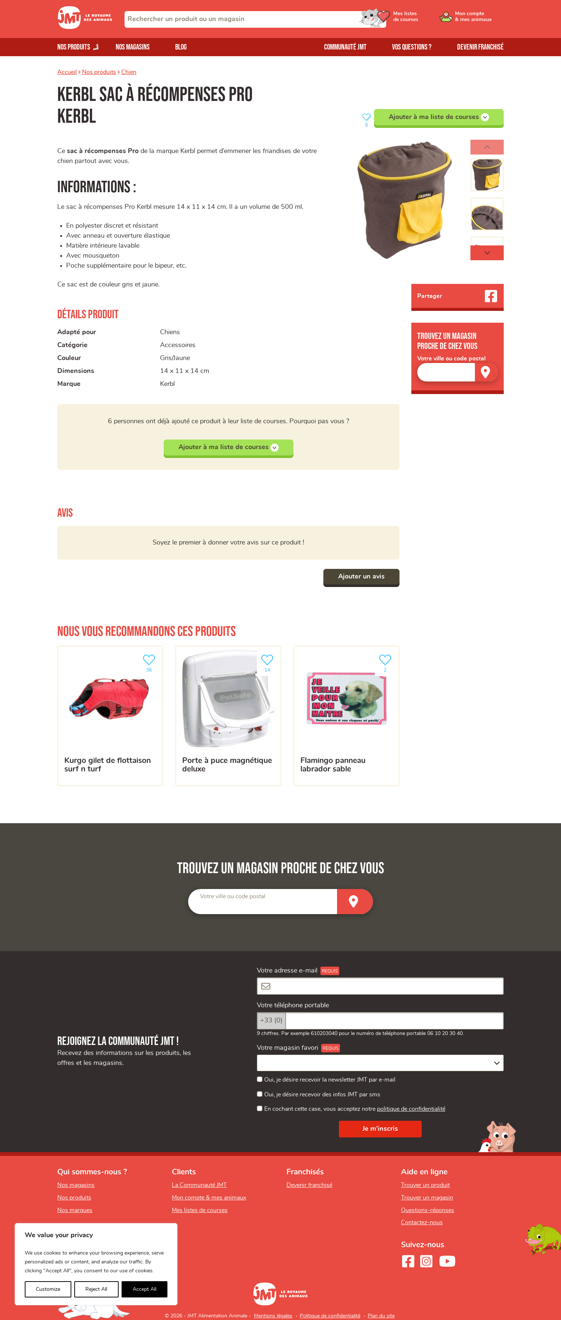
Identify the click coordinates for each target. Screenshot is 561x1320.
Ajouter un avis (361, 576)
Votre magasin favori (287, 1048)
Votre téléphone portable (293, 1005)
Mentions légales (273, 1316)
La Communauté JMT (199, 1185)
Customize (48, 1289)
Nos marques (74, 1210)
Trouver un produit (425, 1185)
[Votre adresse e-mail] (380, 986)
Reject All (96, 1289)
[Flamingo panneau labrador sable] (346, 716)
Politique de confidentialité (330, 1316)
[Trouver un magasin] (486, 372)
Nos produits (99, 72)
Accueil (67, 72)
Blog (181, 47)
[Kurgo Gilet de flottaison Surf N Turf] (110, 716)
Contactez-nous (422, 1222)
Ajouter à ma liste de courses (439, 117)
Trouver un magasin (427, 1198)
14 (269, 662)
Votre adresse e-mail (287, 970)
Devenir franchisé (480, 47)
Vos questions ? (412, 47)
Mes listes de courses (200, 1210)
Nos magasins (133, 47)
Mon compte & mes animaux (209, 1198)
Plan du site (381, 1316)
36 (150, 662)
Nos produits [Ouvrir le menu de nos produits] (73, 47)
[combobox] (255, 19)
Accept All (144, 1289)
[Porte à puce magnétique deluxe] (228, 716)
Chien (128, 72)
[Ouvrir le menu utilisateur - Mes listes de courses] (423, 19)
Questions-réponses (427, 1210)
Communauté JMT (345, 47)
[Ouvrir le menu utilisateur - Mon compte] (479, 19)
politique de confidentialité (411, 1109)
